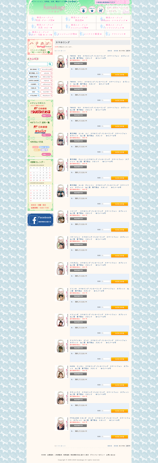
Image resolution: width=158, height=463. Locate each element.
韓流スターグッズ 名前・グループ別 (45, 19)
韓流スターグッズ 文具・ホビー (45, 26)
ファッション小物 (66, 33)
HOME (43, 455)
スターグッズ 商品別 (79, 19)
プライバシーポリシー (97, 455)
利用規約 (66, 455)
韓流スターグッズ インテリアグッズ (113, 26)
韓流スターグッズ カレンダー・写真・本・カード (40, 33)
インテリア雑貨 (92, 33)
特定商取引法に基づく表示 (80, 455)
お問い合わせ (110, 455)
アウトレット (117, 33)
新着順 (116, 50)
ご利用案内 (58, 455)
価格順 (110, 50)
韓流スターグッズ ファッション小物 (79, 26)
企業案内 (50, 455)
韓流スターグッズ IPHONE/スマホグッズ (113, 19)
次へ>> (63, 50)
